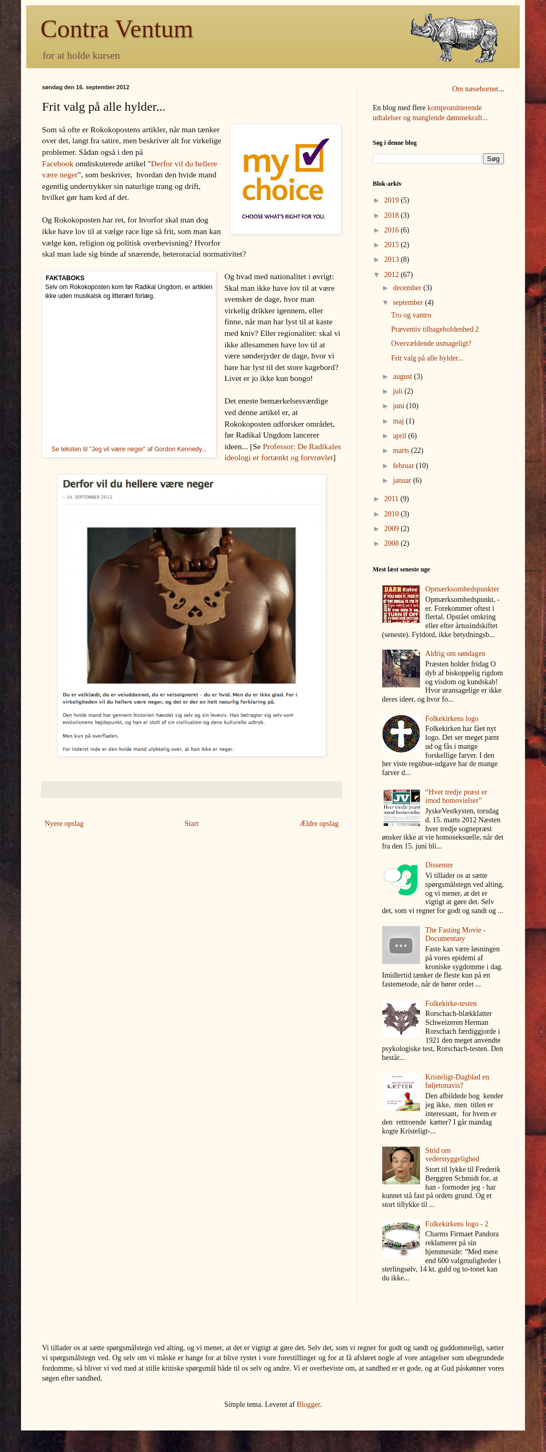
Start (191, 824)
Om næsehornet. (476, 89)
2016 (392, 230)
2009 (392, 529)
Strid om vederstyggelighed (452, 1155)
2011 (392, 499)
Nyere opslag (64, 824)
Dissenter (439, 865)
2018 (392, 215)
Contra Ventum (116, 29)
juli (398, 391)
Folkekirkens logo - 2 (456, 1224)
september (409, 302)
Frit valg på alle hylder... (427, 358)
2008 (392, 543)
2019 (392, 200)
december (408, 288)
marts (402, 450)
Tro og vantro (411, 315)
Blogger (308, 1404)
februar (404, 466)
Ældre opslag (319, 824)
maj (399, 421)
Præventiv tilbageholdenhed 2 (435, 329)
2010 (392, 514)
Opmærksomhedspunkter (462, 589)
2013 (392, 259)
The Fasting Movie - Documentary (455, 934)
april (400, 436)
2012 (392, 275)
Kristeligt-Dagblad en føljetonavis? (457, 1081)
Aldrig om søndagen (455, 654)
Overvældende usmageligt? (431, 343)
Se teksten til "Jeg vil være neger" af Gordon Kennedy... (129, 449)
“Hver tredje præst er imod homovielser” (456, 796)
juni (399, 406)
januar (403, 480)
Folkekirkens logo (452, 719)
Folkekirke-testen (451, 1004)
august (403, 376)
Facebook (58, 163)
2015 (392, 245)
